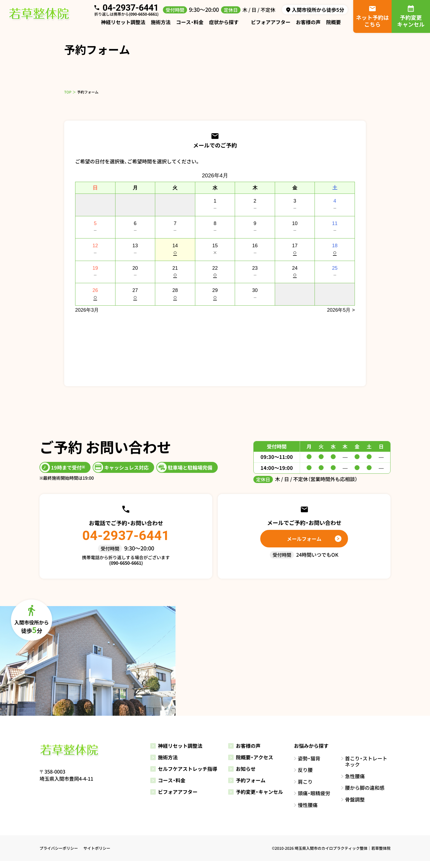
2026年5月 (338, 310)
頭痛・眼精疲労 (314, 793)
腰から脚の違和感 (364, 788)
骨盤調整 (355, 799)
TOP (67, 92)
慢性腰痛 (308, 805)
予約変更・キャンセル (255, 791)
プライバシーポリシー (58, 848)
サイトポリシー (96, 848)
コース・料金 (189, 21)
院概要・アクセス (250, 757)
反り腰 (305, 770)
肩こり (305, 781)
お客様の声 (308, 21)
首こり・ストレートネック (366, 761)
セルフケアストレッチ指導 (183, 768)
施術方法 (161, 21)
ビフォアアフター (270, 21)
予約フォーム (246, 780)
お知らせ (242, 768)
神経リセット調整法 (123, 21)
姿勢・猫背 (309, 758)
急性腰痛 (355, 776)
